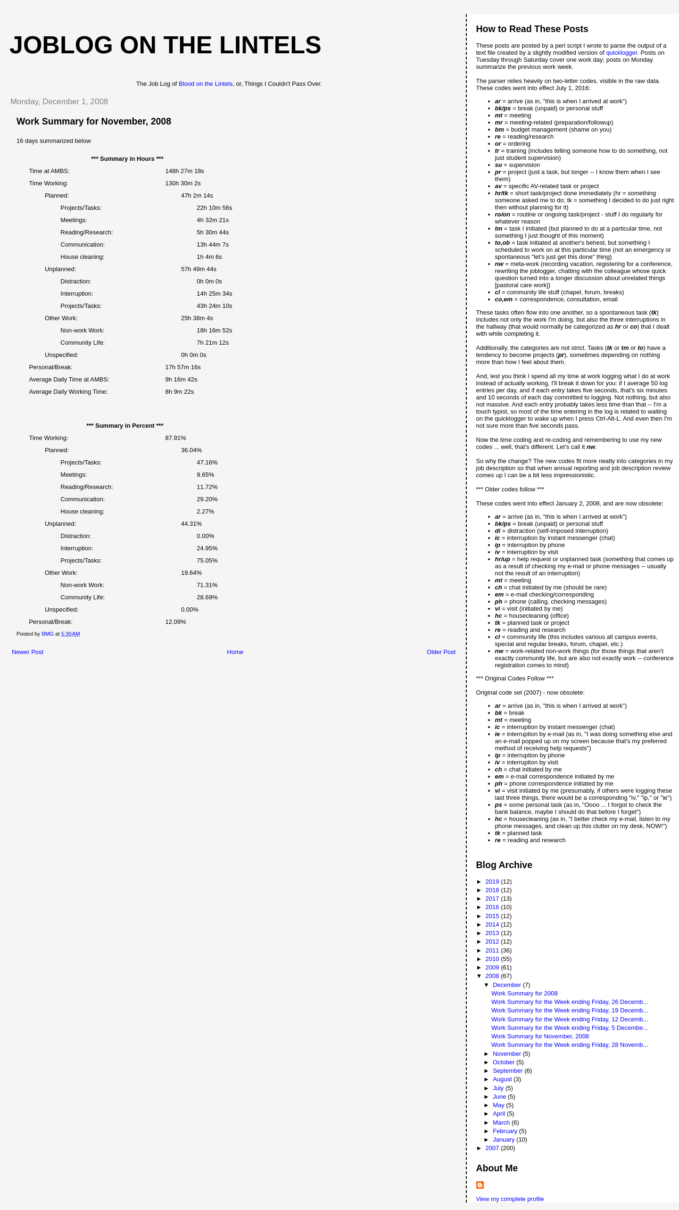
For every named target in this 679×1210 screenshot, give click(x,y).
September (508, 1070)
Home (235, 651)
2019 (493, 881)
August (503, 1079)
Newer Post (27, 651)
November (508, 1053)
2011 (493, 950)
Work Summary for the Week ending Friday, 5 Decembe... (569, 1027)
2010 (493, 958)
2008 (493, 975)
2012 (493, 941)
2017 (493, 898)
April (500, 1113)
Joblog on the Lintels (165, 44)
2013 (493, 933)
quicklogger (622, 52)
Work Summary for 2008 (524, 993)
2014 (493, 924)
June (500, 1096)
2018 (493, 890)
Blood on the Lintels (205, 83)
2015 (493, 916)
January (504, 1139)
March (502, 1122)
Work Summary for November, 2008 (540, 1036)
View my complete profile (510, 1198)
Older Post (441, 651)
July (499, 1088)
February (506, 1131)
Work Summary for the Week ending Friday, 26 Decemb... (569, 1001)
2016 (493, 907)
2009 (493, 967)
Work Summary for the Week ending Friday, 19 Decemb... (569, 1010)
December (508, 984)
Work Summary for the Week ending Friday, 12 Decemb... (569, 1019)
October (504, 1062)
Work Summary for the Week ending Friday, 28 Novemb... (569, 1044)
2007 (493, 1148)
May (499, 1105)
